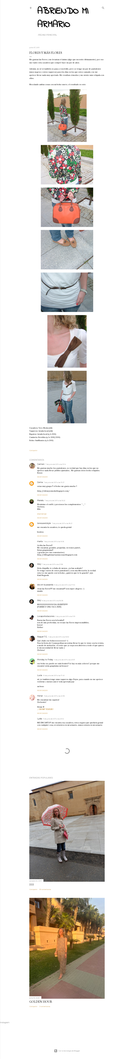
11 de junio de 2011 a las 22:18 (54, 696)
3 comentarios (44, 1006)
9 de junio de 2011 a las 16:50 (58, 637)
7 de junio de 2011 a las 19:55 (54, 541)
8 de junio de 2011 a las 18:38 (52, 601)
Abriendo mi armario (62, 18)
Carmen (40, 464)
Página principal (47, 35)
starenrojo (42, 514)
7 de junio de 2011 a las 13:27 (54, 482)
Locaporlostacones (45, 616)
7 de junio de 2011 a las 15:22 (55, 500)
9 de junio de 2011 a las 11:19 (65, 616)
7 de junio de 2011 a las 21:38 (52, 564)
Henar (40, 696)
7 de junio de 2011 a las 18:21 (62, 523)
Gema (40, 482)
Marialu (40, 500)
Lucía (39, 675)
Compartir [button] (33, 450)
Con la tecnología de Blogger (67, 1050)
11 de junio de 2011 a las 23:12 (53, 719)
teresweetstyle (44, 523)
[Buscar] (103, 7)
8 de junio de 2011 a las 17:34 (64, 585)
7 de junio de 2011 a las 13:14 (56, 464)
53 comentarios (45, 889)
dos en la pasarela (45, 585)
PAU (39, 564)
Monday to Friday (45, 659)
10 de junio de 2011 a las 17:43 (54, 675)
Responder (42, 477)
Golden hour (40, 1002)
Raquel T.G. (42, 637)
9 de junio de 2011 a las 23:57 (64, 660)
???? (31, 884)
